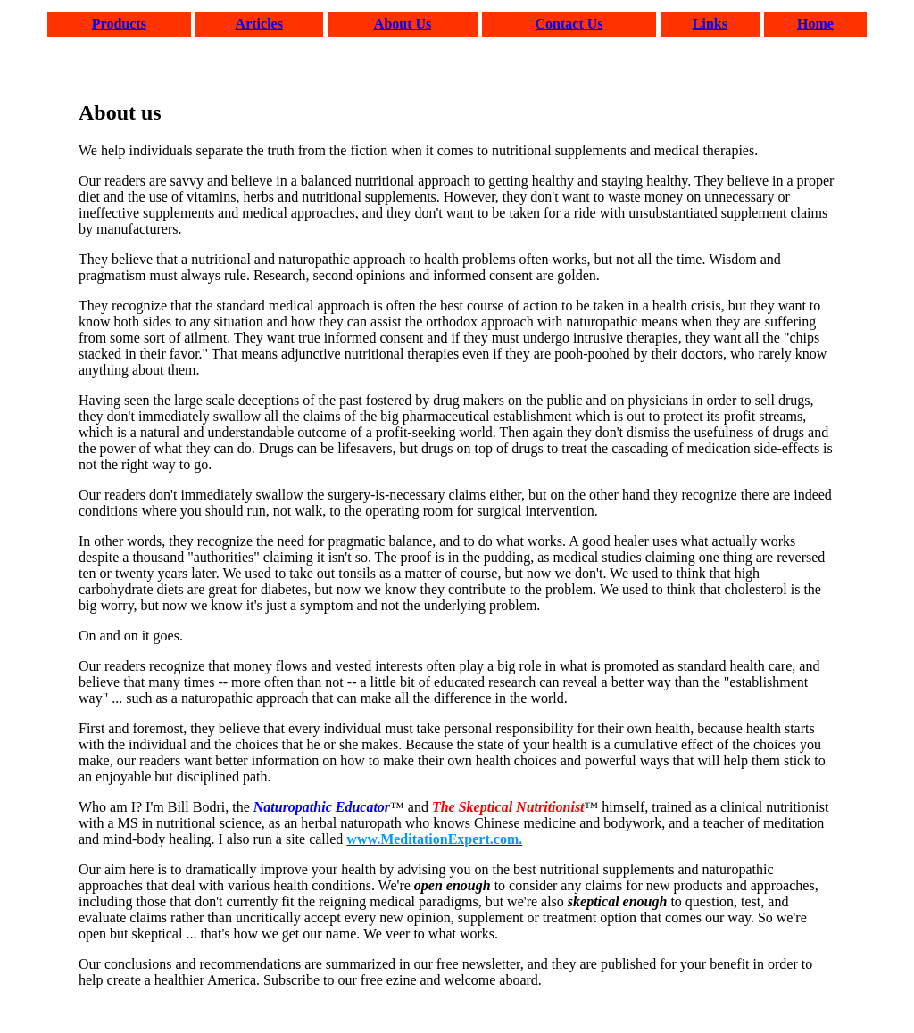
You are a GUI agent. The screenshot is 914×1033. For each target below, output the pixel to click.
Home (815, 23)
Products (119, 23)
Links (710, 23)
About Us (402, 23)
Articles (259, 23)
